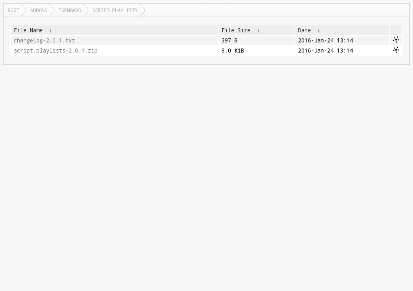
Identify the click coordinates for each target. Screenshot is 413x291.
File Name (28, 30)
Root (13, 10)
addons (38, 10)
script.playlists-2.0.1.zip (56, 50)
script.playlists (115, 10)
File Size (235, 30)
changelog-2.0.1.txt (44, 40)
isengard (69, 10)
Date (304, 30)
